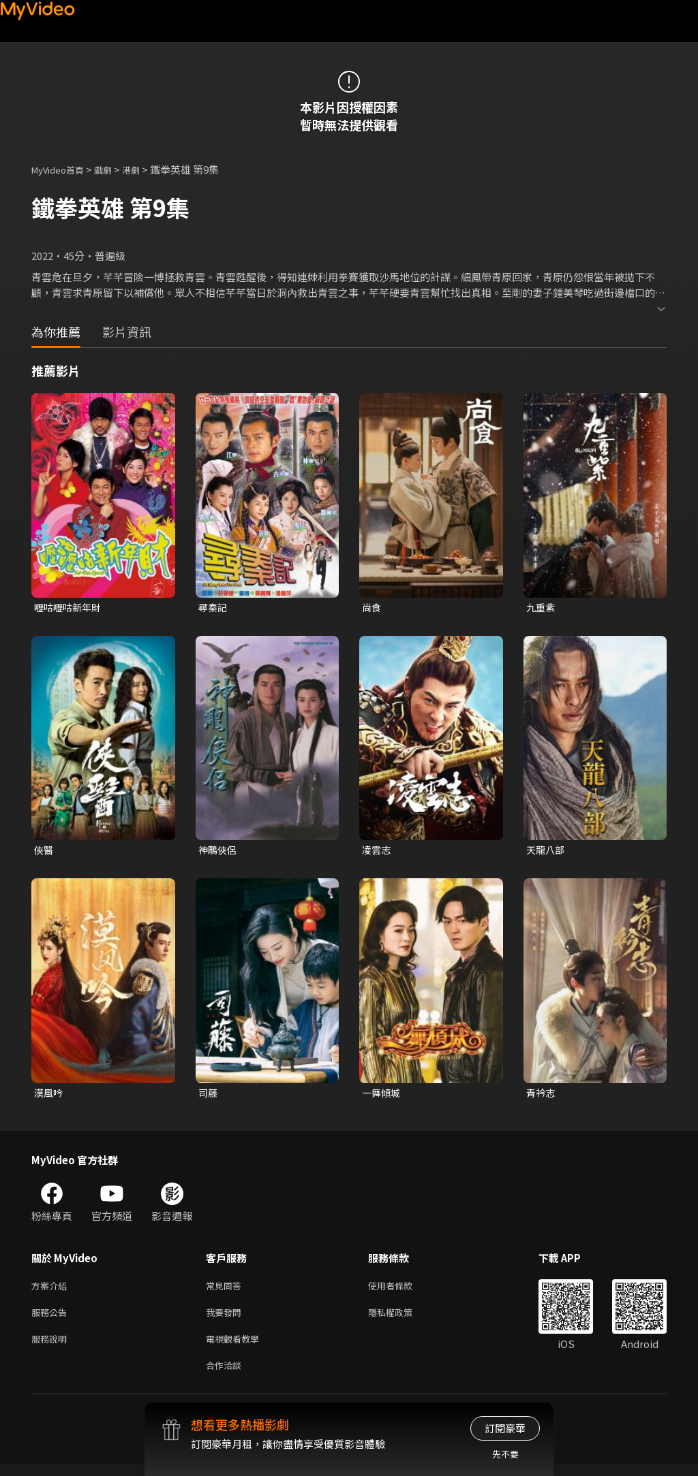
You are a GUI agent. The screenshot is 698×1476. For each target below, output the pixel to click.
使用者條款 (401, 1290)
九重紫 (541, 607)
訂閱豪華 (505, 1428)
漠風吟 (49, 1096)
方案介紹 (51, 1290)
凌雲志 (377, 851)
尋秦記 (213, 607)
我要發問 (226, 1319)
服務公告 (51, 1319)
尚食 (372, 607)
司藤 (208, 1096)
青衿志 (541, 1096)
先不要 (505, 1453)
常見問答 (226, 1290)
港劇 (144, 169)
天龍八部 (546, 851)
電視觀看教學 (236, 1348)
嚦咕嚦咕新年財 (70, 607)
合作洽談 (226, 1376)
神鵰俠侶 (218, 851)
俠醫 (44, 851)
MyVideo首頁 (62, 169)
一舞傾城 (382, 1096)
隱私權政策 (401, 1319)
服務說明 (51, 1348)
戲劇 (114, 169)
